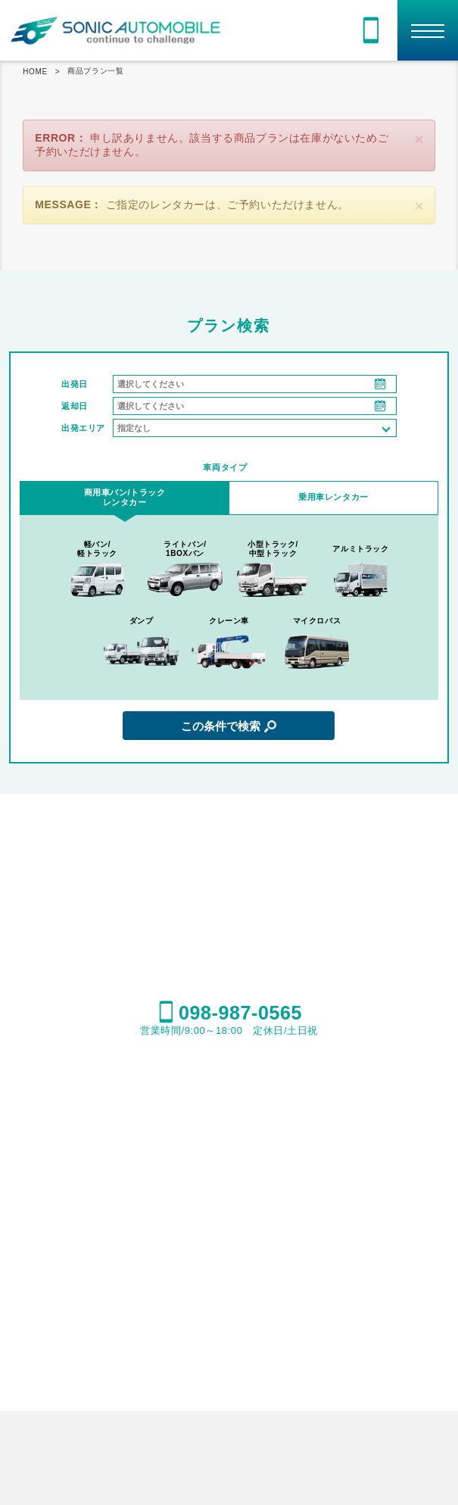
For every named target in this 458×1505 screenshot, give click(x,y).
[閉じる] (418, 139)
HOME (35, 71)
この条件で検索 (220, 726)
